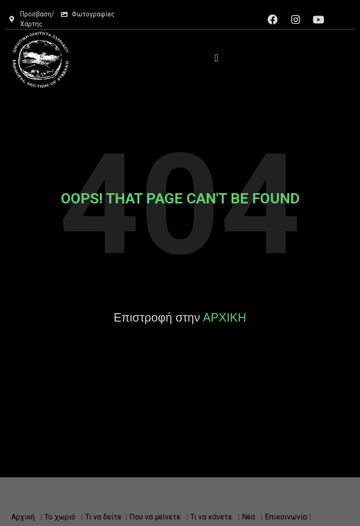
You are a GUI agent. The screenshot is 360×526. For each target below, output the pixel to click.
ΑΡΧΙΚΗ (225, 317)
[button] (216, 58)
